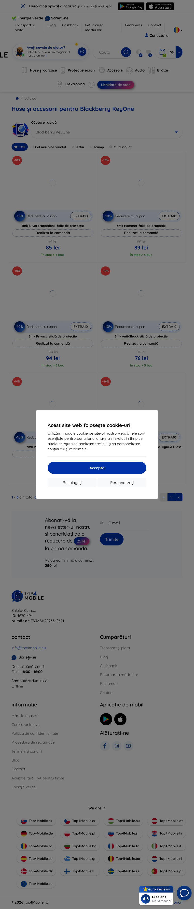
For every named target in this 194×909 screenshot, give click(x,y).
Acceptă (97, 467)
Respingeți (72, 482)
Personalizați (122, 482)
